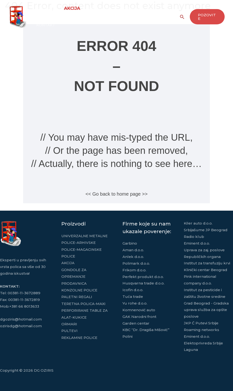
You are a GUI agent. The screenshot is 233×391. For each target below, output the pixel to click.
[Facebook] (171, 17)
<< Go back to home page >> (116, 194)
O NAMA (129, 8)
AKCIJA (71, 8)
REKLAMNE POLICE (79, 335)
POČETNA (45, 8)
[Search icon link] (181, 17)
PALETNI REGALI (76, 295)
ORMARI (69, 322)
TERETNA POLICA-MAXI (83, 302)
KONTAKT (45, 25)
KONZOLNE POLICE (79, 289)
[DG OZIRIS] (17, 16)
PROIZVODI (98, 8)
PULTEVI (69, 329)
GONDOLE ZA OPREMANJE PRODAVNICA (74, 276)
